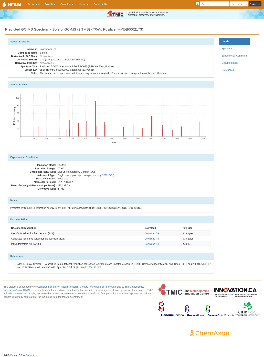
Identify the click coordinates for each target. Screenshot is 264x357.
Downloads (66, 4)
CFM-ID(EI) (108, 175)
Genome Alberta (45, 293)
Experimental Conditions (234, 55)
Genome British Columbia (73, 293)
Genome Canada (26, 293)
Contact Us (100, 4)
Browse (34, 4)
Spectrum (227, 48)
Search (50, 4)
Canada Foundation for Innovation (98, 286)
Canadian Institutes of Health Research (58, 286)
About (83, 4)
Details (225, 41)
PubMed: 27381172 (89, 267)
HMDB (14, 4)
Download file (152, 233)
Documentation (230, 62)
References (228, 70)
